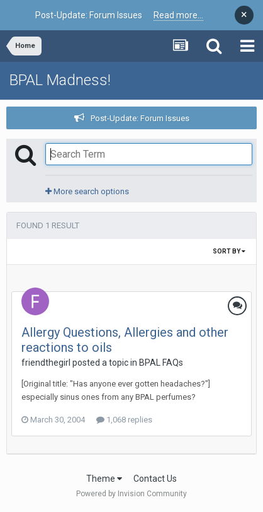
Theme (104, 479)
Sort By (229, 251)
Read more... (178, 15)
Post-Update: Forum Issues (140, 118)
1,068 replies (124, 419)
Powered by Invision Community (131, 493)
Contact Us (155, 479)
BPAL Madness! (60, 80)
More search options (87, 191)
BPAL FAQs (161, 363)
